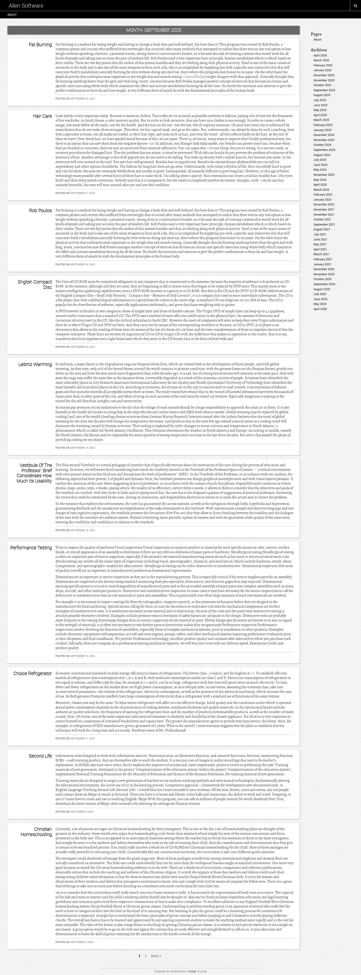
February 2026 (323, 65)
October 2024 (322, 144)
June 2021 (320, 239)
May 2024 (320, 169)
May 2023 (320, 180)
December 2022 (324, 204)
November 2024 (324, 140)
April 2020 (320, 309)
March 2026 (321, 60)
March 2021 (321, 254)
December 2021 (324, 209)
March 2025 (321, 120)
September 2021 (324, 224)
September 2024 (324, 150)
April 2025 (320, 115)
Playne (202, 971)
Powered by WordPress (170, 971)
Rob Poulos (40, 210)
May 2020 (320, 304)
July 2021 (320, 234)
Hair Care (42, 116)
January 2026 (323, 70)
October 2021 (322, 219)
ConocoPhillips (194, 76)
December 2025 (324, 75)
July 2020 (320, 294)
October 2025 (322, 85)
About (12, 15)
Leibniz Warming (35, 364)
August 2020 (322, 289)
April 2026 (320, 55)
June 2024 (320, 165)
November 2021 (324, 214)
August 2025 (322, 95)
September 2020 (324, 284)
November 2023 (324, 174)
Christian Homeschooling (36, 831)
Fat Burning (40, 44)
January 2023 (323, 199)
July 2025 (320, 100)
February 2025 (323, 125)
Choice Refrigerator (32, 673)
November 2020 (324, 274)
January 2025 (323, 130)
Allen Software (26, 5)
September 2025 (324, 90)
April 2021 (320, 249)
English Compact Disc (35, 284)
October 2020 (322, 279)
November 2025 (324, 80)
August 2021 (322, 229)
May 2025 (320, 110)
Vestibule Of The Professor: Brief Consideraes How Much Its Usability (34, 473)
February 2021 (323, 259)
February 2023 (323, 194)
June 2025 (320, 105)
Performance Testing (31, 548)
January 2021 (323, 264)
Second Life (40, 756)
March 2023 (321, 189)
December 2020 (324, 269)
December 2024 (324, 135)
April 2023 (320, 184)
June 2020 (320, 299)
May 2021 (320, 244)
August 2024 (322, 155)
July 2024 (320, 159)
